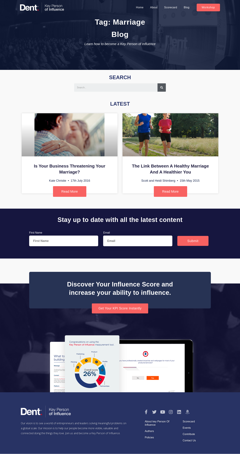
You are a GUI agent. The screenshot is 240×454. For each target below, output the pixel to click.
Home (140, 7)
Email (106, 232)
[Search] (162, 87)
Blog (187, 7)
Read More (69, 191)
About (154, 7)
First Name (35, 232)
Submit (192, 241)
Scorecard (170, 7)
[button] (208, 7)
